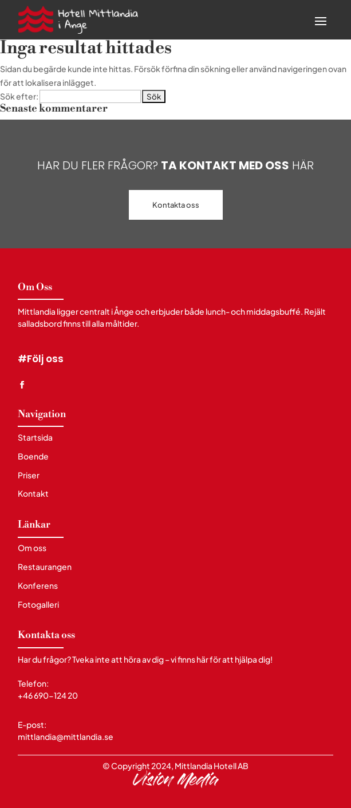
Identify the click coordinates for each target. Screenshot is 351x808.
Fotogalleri (38, 604)
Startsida (35, 437)
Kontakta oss (175, 204)
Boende (33, 456)
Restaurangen (45, 567)
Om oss (32, 548)
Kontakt (33, 493)
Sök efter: (19, 96)
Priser (29, 475)
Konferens (38, 586)
